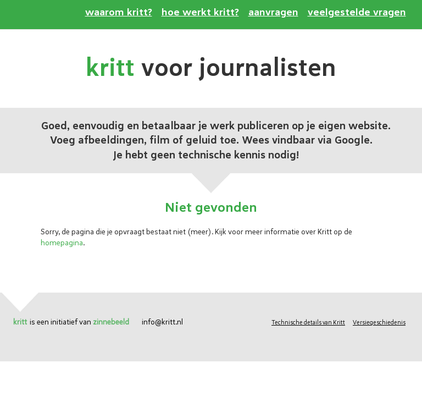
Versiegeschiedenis (379, 322)
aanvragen (273, 12)
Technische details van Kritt (308, 322)
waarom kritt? (118, 12)
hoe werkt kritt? (200, 12)
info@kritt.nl (162, 322)
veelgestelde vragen (357, 12)
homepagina (62, 243)
